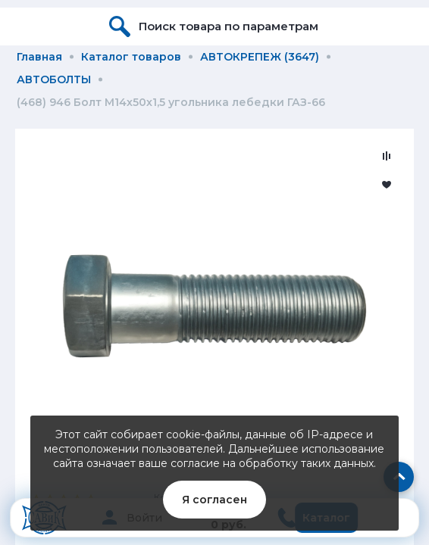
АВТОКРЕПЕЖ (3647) (259, 57)
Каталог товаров (131, 57)
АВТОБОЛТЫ (54, 79)
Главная (39, 57)
